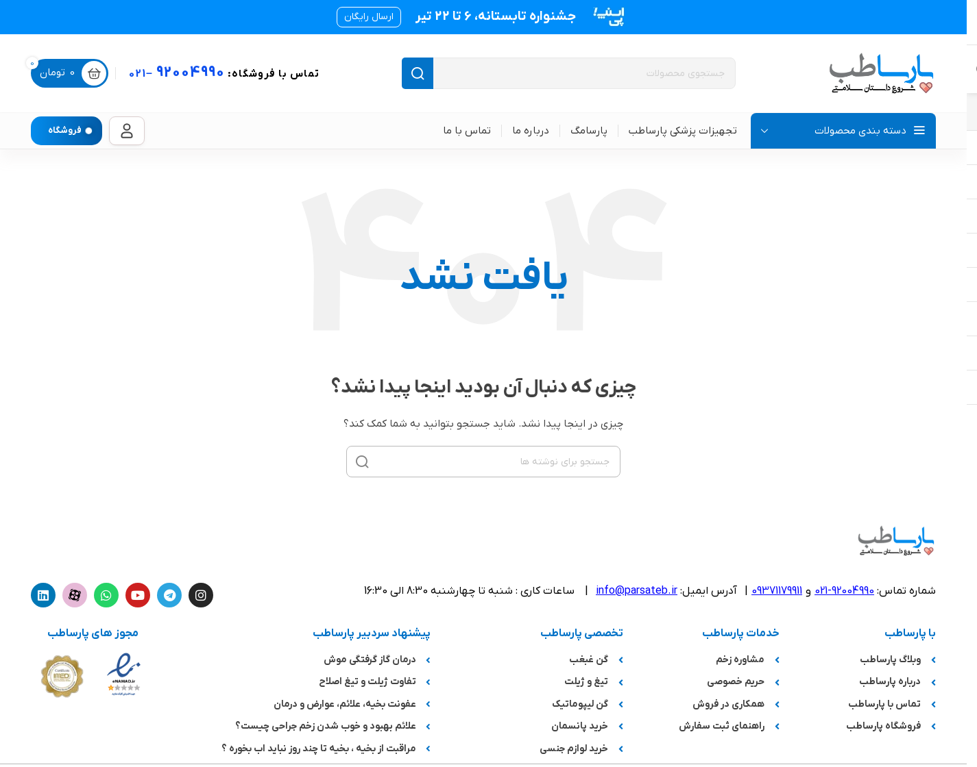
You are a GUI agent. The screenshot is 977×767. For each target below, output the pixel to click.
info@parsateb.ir (636, 591)
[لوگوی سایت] (881, 72)
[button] (369, 17)
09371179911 (776, 591)
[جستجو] (569, 73)
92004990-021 (844, 591)
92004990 (224, 73)
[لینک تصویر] (123, 674)
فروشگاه (65, 130)
